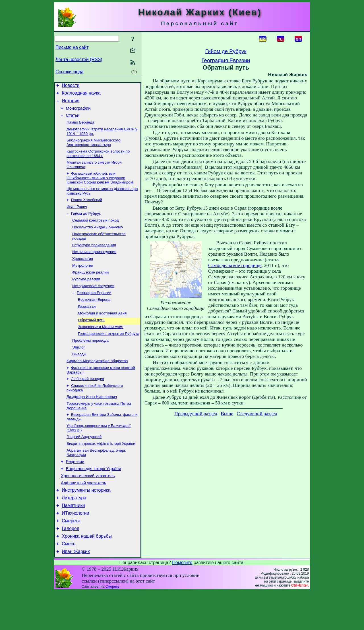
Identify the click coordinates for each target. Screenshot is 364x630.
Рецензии (75, 490)
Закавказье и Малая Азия (100, 346)
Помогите (182, 601)
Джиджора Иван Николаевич (92, 421)
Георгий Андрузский (84, 463)
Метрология (82, 279)
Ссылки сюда (69, 71)
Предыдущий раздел (195, 413)
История (70, 103)
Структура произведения (94, 257)
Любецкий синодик (87, 402)
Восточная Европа (94, 316)
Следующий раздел (257, 413)
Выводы (79, 375)
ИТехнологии (75, 547)
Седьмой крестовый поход (95, 231)
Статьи (73, 119)
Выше (227, 413)
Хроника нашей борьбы (87, 573)
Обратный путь (91, 338)
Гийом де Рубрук (86, 223)
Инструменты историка (86, 522)
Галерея (70, 564)
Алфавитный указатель (83, 514)
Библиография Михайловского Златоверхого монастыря (93, 148)
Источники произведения (94, 264)
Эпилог (78, 368)
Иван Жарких (76, 590)
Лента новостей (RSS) (78, 59)
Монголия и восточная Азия (102, 331)
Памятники (73, 539)
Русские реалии (86, 294)
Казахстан (87, 324)
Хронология (82, 272)
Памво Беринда (80, 127)
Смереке (112, 625)
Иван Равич (77, 216)
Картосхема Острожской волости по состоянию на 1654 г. (98, 160)
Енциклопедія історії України (93, 498)
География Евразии (94, 309)
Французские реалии (90, 287)
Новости (70, 86)
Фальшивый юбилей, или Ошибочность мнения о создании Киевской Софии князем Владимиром (100, 185)
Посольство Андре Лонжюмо (97, 238)
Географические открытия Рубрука (108, 353)
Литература (74, 530)
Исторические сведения (93, 301)
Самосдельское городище (234, 265)
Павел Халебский (86, 208)
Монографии (78, 111)
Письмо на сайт (71, 47)
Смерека (71, 556)
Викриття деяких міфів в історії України (101, 470)
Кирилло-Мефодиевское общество (97, 383)
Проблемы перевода (90, 360)
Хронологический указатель (88, 506)
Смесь (68, 581)
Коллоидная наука (81, 94)
